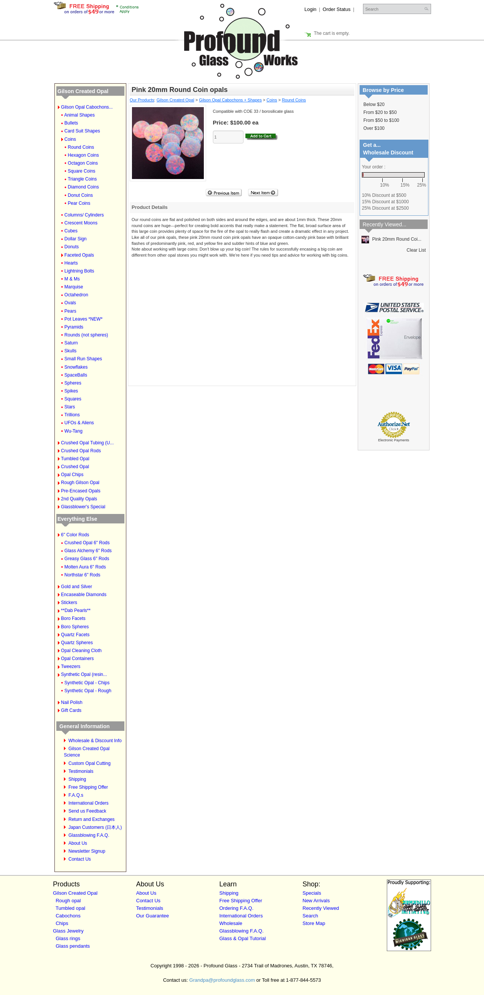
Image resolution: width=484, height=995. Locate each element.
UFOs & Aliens (79, 422)
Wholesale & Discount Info (95, 740)
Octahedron (76, 294)
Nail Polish (71, 702)
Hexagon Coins (83, 155)
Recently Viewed (320, 908)
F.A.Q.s (75, 795)
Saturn (71, 343)
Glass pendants (73, 946)
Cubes (71, 231)
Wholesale (230, 923)
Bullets (71, 123)
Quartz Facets (75, 634)
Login (310, 9)
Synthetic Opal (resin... (84, 674)
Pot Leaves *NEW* (83, 319)
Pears (70, 311)
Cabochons (68, 916)
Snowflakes (75, 367)
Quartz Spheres (77, 642)
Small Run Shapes (83, 358)
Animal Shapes (79, 115)
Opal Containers (77, 658)
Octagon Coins (83, 163)
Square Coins (81, 171)
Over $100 (374, 128)
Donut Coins (80, 195)
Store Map (313, 923)
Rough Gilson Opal (80, 482)
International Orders (88, 803)
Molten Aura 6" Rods (85, 567)
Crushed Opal (75, 466)
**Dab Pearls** (75, 610)
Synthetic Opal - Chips (86, 682)
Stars (69, 407)
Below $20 (374, 104)
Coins (70, 139)
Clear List (416, 250)
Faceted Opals (79, 255)
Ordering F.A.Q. (236, 908)
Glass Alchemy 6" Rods (88, 550)
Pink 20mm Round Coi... (391, 239)
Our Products (142, 100)
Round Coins (81, 147)
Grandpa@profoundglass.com (222, 980)
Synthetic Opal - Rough (87, 690)
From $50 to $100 (381, 120)
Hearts (71, 263)
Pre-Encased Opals (80, 491)
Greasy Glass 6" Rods (86, 558)
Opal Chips (72, 474)
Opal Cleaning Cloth (81, 650)
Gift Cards (71, 710)
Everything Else (77, 519)
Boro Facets (73, 618)
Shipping (77, 779)
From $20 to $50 (380, 112)
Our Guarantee (152, 916)
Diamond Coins (83, 187)
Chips (62, 923)
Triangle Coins (82, 179)
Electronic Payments (393, 440)
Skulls (70, 350)
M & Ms (72, 279)
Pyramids (73, 327)
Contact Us (79, 859)
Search (310, 916)
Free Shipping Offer (88, 787)
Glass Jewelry (68, 931)
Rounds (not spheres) (86, 335)
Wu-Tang (73, 431)
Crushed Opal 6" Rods (87, 542)
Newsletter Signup (86, 851)
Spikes (71, 391)
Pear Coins (79, 203)
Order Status (337, 9)
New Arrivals (316, 900)
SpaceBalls (75, 375)
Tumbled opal (70, 908)
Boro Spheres (74, 626)
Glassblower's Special (83, 506)
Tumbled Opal (75, 458)
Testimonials (80, 771)
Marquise (73, 287)
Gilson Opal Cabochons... (87, 107)
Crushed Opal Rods (81, 450)
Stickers (69, 602)
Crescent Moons (80, 223)
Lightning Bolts (79, 271)
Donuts (71, 246)
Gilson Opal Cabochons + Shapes (230, 100)
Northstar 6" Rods (82, 575)
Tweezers (70, 666)
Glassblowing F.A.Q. (88, 835)
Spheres (72, 383)
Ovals (70, 302)
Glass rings (68, 938)
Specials (311, 893)
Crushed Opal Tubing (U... (87, 442)
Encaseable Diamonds (83, 594)
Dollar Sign (75, 238)
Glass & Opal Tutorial (242, 938)
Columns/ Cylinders (84, 215)
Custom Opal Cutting (89, 763)
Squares (72, 399)
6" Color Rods (75, 534)
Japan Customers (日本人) (95, 827)
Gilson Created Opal (83, 91)
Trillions (72, 414)
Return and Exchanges (91, 819)
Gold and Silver (76, 586)
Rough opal (68, 900)
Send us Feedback (87, 811)
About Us (77, 843)
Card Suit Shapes (82, 131)
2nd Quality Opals (79, 498)
